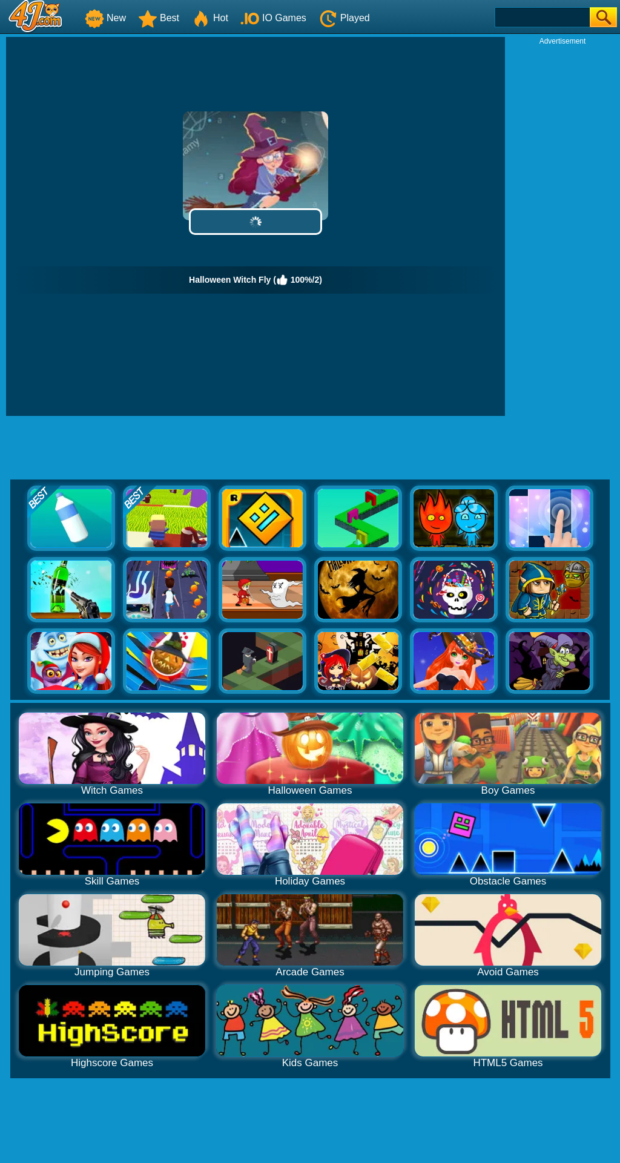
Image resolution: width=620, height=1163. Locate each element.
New (105, 18)
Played (344, 18)
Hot (209, 18)
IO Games (273, 18)
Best (158, 18)
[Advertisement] (562, 227)
